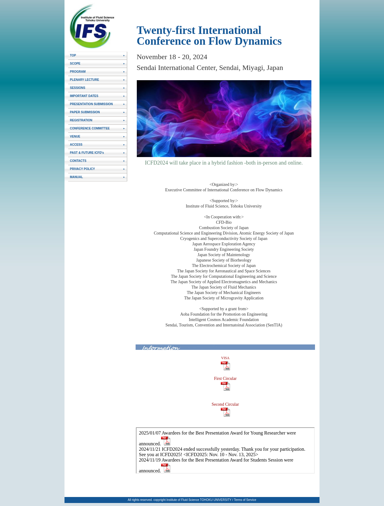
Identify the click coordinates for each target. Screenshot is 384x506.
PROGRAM (78, 71)
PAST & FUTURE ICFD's (87, 152)
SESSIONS (77, 87)
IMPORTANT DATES (84, 96)
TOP (73, 55)
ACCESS (76, 144)
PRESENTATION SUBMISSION (91, 104)
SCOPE (75, 63)
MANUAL (76, 177)
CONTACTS (78, 160)
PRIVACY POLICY (82, 169)
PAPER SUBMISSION (85, 112)
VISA (225, 358)
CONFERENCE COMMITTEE (90, 128)
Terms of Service (245, 499)
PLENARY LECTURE (84, 79)
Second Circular (225, 404)
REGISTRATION (81, 120)
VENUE (75, 136)
